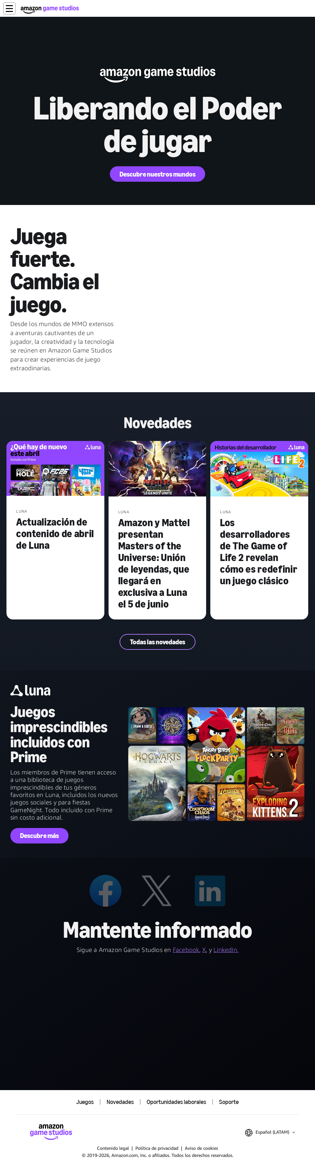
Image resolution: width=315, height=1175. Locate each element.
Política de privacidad (156, 1148)
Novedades (120, 1102)
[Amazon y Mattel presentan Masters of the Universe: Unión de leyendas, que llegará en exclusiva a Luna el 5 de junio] (157, 469)
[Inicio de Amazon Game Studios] (50, 9)
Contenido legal (113, 1148)
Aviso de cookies (201, 1148)
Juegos (85, 1102)
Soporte (229, 1102)
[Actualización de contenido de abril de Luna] (55, 469)
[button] (9, 8)
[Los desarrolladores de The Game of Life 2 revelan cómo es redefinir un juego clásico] (259, 469)
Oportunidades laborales (176, 1102)
